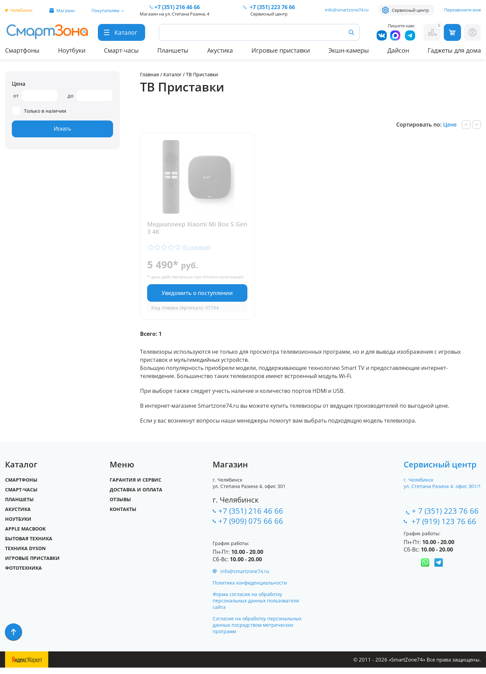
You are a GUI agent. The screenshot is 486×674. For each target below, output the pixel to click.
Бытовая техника (28, 545)
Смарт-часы (121, 50)
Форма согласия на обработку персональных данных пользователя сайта (256, 607)
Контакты (123, 515)
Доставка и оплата (136, 496)
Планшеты (172, 50)
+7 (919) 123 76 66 (444, 527)
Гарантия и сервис (135, 486)
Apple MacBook (25, 535)
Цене (450, 124)
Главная (149, 74)
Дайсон (398, 50)
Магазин (65, 10)
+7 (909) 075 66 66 (250, 527)
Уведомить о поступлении (195, 299)
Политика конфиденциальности (250, 589)
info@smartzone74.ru (347, 10)
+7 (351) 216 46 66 (250, 517)
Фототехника (23, 574)
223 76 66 (271, 7)
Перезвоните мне (462, 10)
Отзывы (120, 506)
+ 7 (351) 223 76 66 (445, 517)
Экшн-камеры (348, 50)
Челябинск (21, 10)
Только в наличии (39, 111)
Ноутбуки (71, 50)
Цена (18, 83)
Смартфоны (22, 50)
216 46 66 (177, 7)
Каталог (172, 74)
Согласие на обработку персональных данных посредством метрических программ (257, 631)
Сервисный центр (410, 10)
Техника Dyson (25, 554)
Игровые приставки (280, 50)
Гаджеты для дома (454, 50)
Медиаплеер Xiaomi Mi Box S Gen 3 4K (190, 228)
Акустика (220, 50)
